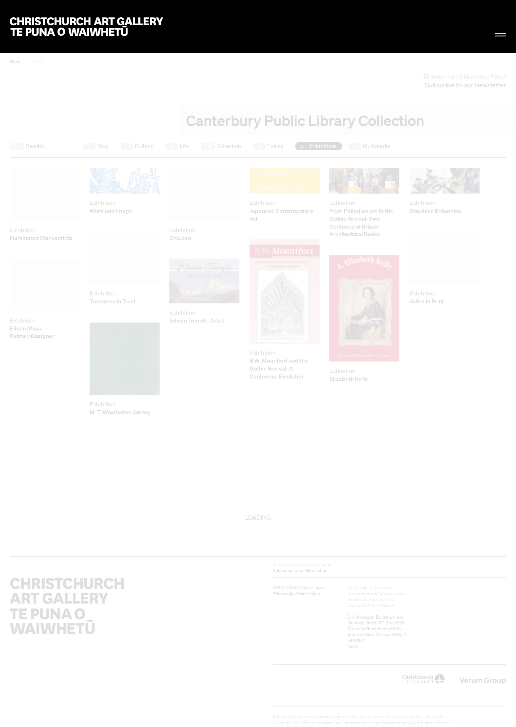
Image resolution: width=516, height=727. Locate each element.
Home (15, 62)
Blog (96, 146)
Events (268, 146)
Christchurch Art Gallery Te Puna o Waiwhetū (86, 26)
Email (352, 647)
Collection (221, 146)
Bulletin (137, 146)
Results (27, 146)
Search (36, 62)
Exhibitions (323, 146)
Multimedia (369, 146)
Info (177, 146)
